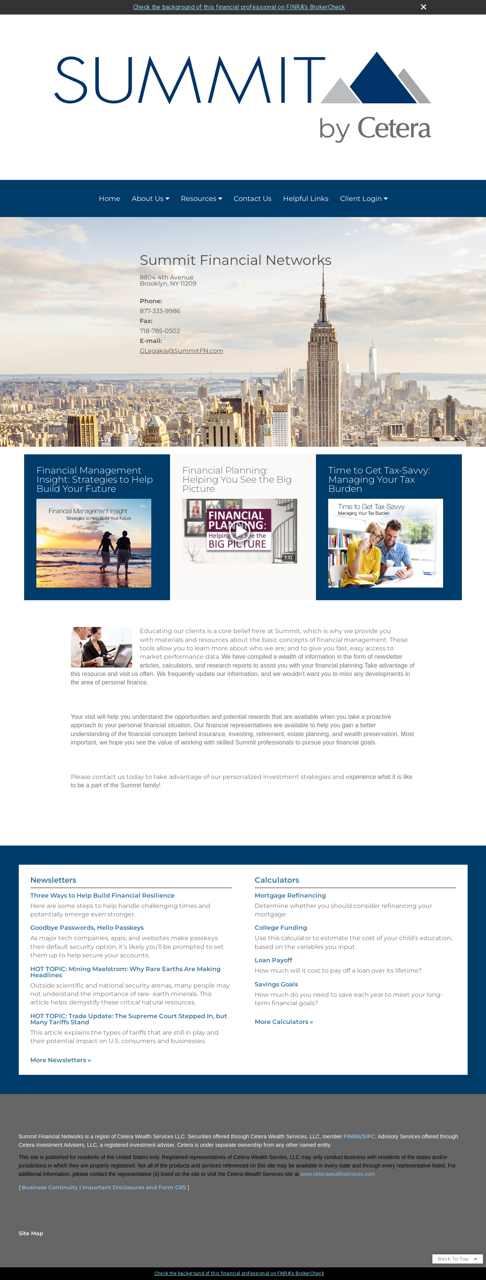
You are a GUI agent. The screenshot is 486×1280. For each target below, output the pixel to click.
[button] (93, 543)
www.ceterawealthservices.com (337, 1174)
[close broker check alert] (424, 7)
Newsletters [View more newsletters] (53, 880)
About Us (148, 198)
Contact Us (253, 198)
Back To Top (458, 1259)
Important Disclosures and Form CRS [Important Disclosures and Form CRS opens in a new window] (134, 1187)
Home (109, 198)
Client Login (361, 198)
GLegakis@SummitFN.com (181, 350)
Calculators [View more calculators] (277, 880)
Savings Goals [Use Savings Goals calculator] (276, 984)
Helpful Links (306, 198)
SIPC (368, 1136)
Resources (198, 198)
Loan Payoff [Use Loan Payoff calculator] (273, 960)
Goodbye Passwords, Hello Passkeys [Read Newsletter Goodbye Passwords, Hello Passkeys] (87, 927)
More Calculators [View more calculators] (284, 1021)
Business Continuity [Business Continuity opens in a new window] (50, 1187)
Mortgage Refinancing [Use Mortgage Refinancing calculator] (290, 895)
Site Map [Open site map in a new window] (31, 1233)
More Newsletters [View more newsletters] (60, 1060)
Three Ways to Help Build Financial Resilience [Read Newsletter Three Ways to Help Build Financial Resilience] (102, 895)
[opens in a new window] (93, 544)
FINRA (352, 1136)
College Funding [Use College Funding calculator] (281, 927)
